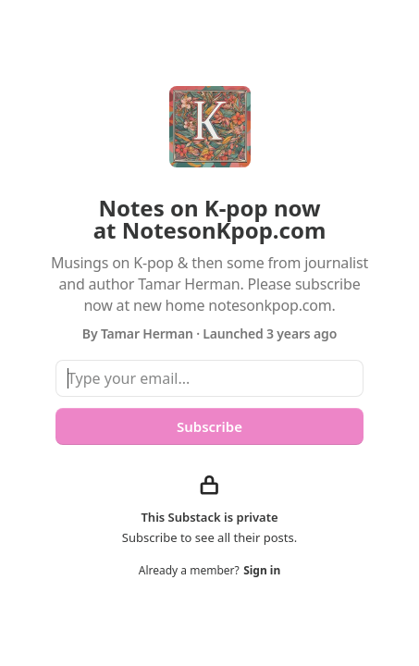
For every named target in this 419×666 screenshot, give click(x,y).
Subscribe (209, 426)
